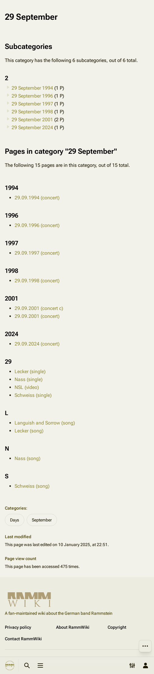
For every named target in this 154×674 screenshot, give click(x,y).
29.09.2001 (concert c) (39, 308)
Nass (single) (28, 379)
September (42, 520)
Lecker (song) (29, 431)
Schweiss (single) (33, 395)
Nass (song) (27, 458)
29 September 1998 (32, 112)
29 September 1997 (32, 104)
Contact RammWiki (23, 638)
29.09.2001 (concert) (37, 316)
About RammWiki (72, 627)
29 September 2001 (32, 119)
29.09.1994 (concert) (37, 198)
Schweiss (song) (32, 486)
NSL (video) (27, 387)
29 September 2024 (32, 127)
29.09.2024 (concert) (37, 344)
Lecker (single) (30, 371)
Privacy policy (18, 627)
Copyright (117, 627)
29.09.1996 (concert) (37, 225)
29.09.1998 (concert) (37, 281)
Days (14, 520)
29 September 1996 (32, 96)
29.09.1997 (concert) (37, 253)
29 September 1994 (32, 88)
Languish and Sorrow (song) (45, 423)
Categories (15, 508)
